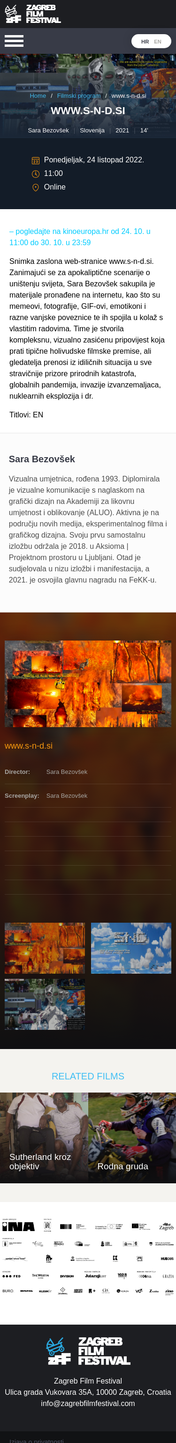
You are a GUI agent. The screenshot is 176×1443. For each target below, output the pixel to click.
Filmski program (78, 95)
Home (38, 95)
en (157, 41)
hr (145, 41)
